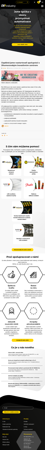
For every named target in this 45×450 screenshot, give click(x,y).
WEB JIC (6, 126)
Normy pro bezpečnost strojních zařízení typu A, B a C (22, 360)
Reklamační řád (6, 426)
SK (42, 2)
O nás (3, 421)
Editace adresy (6, 442)
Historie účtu (5, 439)
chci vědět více (22, 44)
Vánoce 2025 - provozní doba (15, 352)
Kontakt (25, 421)
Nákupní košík (5, 444)
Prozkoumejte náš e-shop (22, 249)
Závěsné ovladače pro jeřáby (15, 375)
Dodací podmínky (6, 424)
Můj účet (4, 436)
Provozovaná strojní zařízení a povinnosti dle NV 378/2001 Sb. (24, 368)
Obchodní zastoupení (29, 424)
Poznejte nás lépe (22, 340)
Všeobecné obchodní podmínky (10, 429)
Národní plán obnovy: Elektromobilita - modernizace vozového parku (24, 383)
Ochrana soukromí (28, 429)
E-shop (25, 426)
